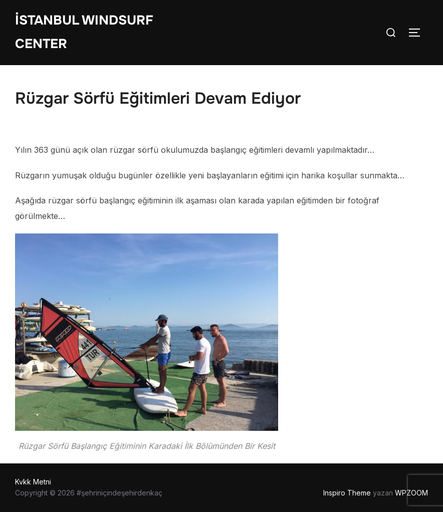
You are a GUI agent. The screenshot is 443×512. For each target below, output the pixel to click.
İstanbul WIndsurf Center (84, 32)
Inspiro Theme (347, 492)
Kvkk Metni (33, 481)
